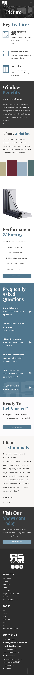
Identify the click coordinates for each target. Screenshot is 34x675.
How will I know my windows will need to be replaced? (17, 311)
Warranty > (7, 668)
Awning (5, 582)
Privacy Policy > (8, 665)
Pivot (4, 623)
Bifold (5, 613)
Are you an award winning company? (17, 387)
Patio (4, 617)
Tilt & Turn (6, 585)
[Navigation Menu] (31, 3)
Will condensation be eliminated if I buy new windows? (17, 342)
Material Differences (10, 600)
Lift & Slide (6, 620)
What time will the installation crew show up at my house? (17, 373)
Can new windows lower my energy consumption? (17, 327)
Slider (5, 588)
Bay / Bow (6, 591)
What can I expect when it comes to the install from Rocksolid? (17, 358)
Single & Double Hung (11, 594)
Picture (5, 597)
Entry (4, 610)
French (5, 626)
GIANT (17, 662)
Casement (7, 579)
